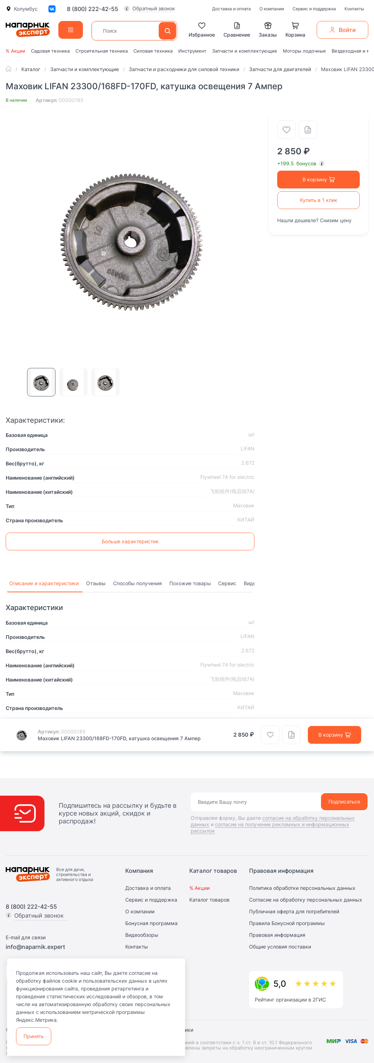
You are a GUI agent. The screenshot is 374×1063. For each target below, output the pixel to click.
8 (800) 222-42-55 (92, 9)
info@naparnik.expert (35, 946)
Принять (33, 1036)
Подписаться (344, 801)
